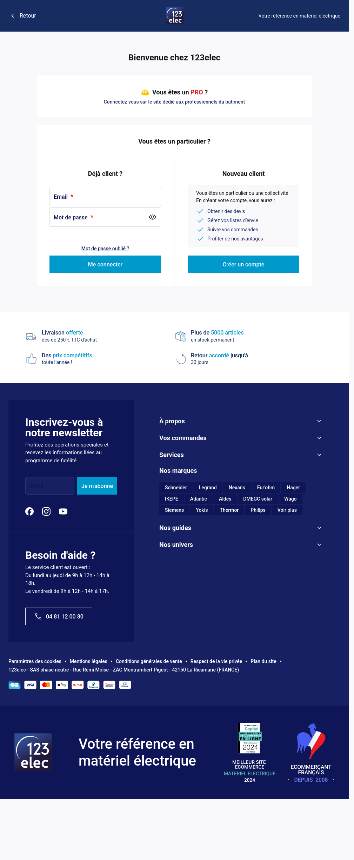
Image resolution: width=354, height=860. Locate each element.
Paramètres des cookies (34, 661)
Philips (258, 510)
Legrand (208, 487)
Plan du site (263, 661)
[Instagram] (46, 511)
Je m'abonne (97, 486)
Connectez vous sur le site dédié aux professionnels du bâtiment (174, 101)
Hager (293, 487)
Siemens (174, 510)
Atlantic (198, 499)
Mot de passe (71, 217)
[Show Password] (152, 217)
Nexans (237, 487)
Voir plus (287, 510)
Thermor (229, 510)
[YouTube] (63, 511)
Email (61, 196)
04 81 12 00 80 (59, 616)
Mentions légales (88, 661)
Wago (290, 499)
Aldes (225, 499)
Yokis (202, 510)
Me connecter (105, 264)
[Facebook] (29, 511)
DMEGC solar (257, 499)
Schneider (176, 487)
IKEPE (171, 499)
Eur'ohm (266, 487)
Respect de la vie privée (216, 661)
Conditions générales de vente (149, 661)
